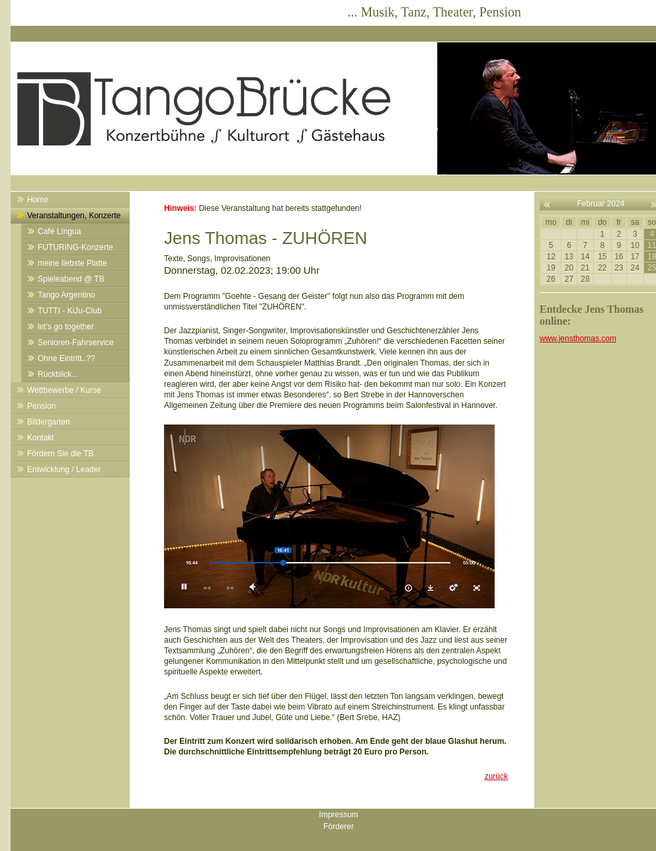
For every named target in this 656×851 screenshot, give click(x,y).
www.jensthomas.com (578, 338)
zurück (496, 776)
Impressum (338, 814)
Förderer (338, 826)
